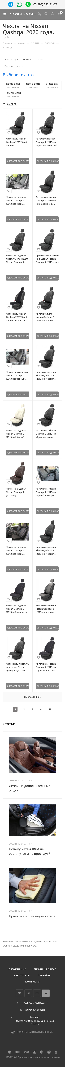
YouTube (37, 993)
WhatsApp (46, 993)
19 (50, 709)
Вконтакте (19, 993)
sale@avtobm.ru (35, 1010)
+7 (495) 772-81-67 (44, 4)
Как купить (22, 975)
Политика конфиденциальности (35, 1032)
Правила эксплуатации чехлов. (32, 916)
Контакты (32, 981)
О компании (17, 969)
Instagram (28, 993)
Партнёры (44, 975)
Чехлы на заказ (45, 969)
